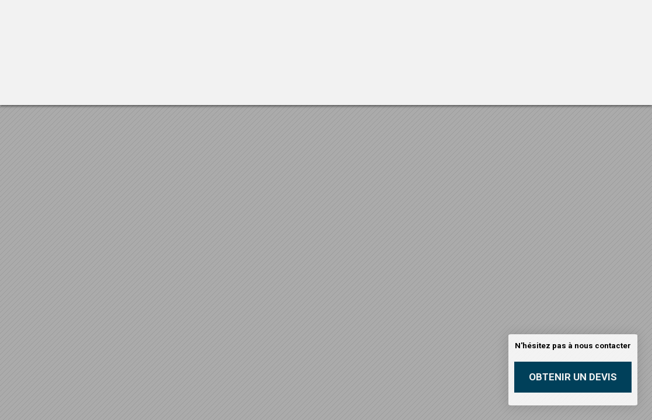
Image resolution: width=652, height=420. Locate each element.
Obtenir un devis (573, 377)
